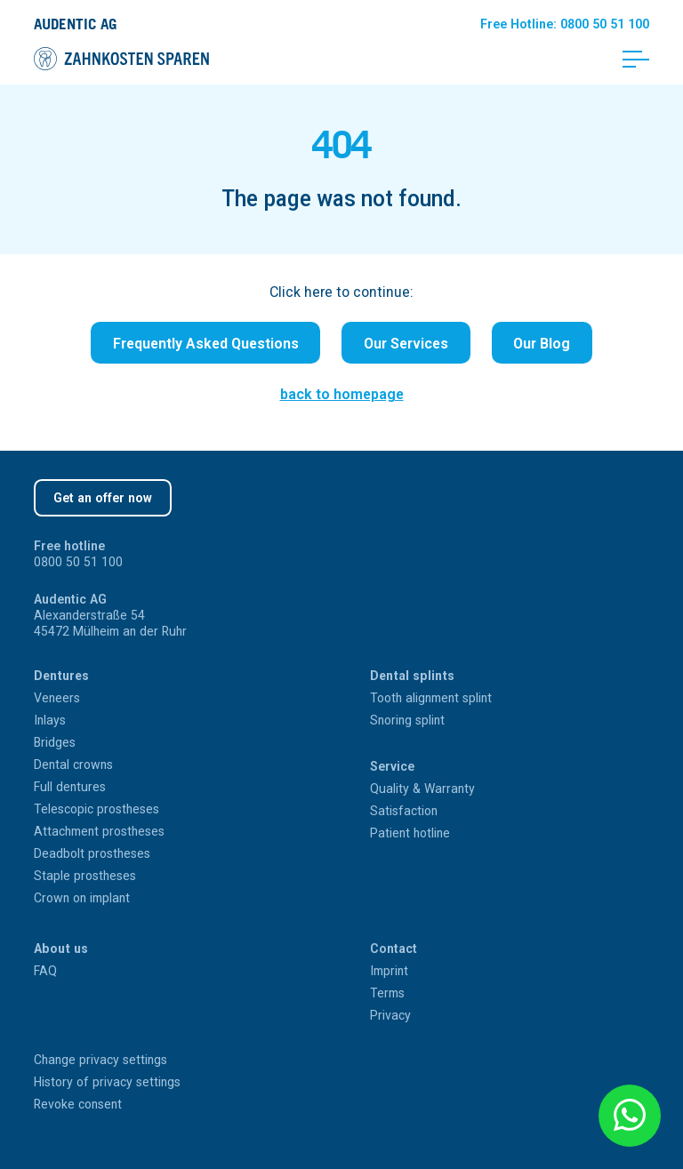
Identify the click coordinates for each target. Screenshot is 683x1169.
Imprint (389, 971)
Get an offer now (102, 498)
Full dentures (70, 787)
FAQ (45, 971)
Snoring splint (407, 720)
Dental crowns (73, 765)
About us (61, 949)
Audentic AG (75, 23)
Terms (387, 993)
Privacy (390, 1015)
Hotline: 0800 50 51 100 (564, 24)
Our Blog (541, 343)
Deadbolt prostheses (92, 853)
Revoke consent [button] (78, 1104)
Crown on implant (82, 898)
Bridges (55, 742)
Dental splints (412, 676)
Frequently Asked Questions (206, 343)
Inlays (50, 720)
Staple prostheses (85, 876)
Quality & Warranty (422, 789)
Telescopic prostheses (96, 809)
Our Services (406, 343)
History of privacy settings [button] (107, 1082)
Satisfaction (404, 811)
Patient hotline (410, 833)
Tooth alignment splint (431, 698)
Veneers (57, 698)
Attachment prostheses (99, 831)
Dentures (61, 676)
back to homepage (342, 394)
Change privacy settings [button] (100, 1060)
